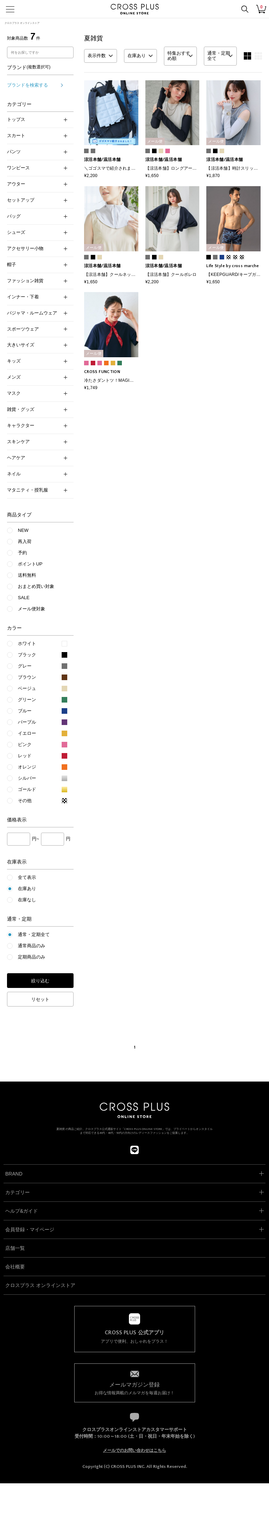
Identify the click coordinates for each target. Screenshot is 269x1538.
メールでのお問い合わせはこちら (134, 1450)
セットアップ (37, 200)
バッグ (37, 216)
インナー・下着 (37, 296)
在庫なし (27, 899)
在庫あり (27, 888)
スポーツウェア (37, 329)
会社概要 (15, 1266)
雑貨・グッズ (37, 409)
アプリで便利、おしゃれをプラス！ (135, 1336)
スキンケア (37, 441)
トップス (37, 119)
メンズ (37, 377)
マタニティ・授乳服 (37, 490)
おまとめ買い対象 (36, 586)
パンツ (37, 151)
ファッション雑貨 (37, 280)
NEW (23, 530)
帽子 (37, 264)
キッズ (37, 361)
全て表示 (27, 877)
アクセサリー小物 (37, 248)
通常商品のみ (31, 945)
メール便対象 (31, 608)
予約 (22, 552)
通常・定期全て (34, 934)
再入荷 (25, 541)
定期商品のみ (31, 957)
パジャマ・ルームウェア (37, 313)
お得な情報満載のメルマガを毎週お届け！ (135, 1388)
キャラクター (37, 425)
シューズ (37, 232)
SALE (23, 597)
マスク (37, 393)
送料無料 (27, 575)
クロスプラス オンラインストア (22, 23)
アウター (37, 184)
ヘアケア (37, 457)
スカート (37, 135)
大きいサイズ (37, 344)
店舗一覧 (15, 1248)
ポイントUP (30, 564)
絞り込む (40, 980)
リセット (40, 999)
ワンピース (37, 167)
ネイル (37, 473)
